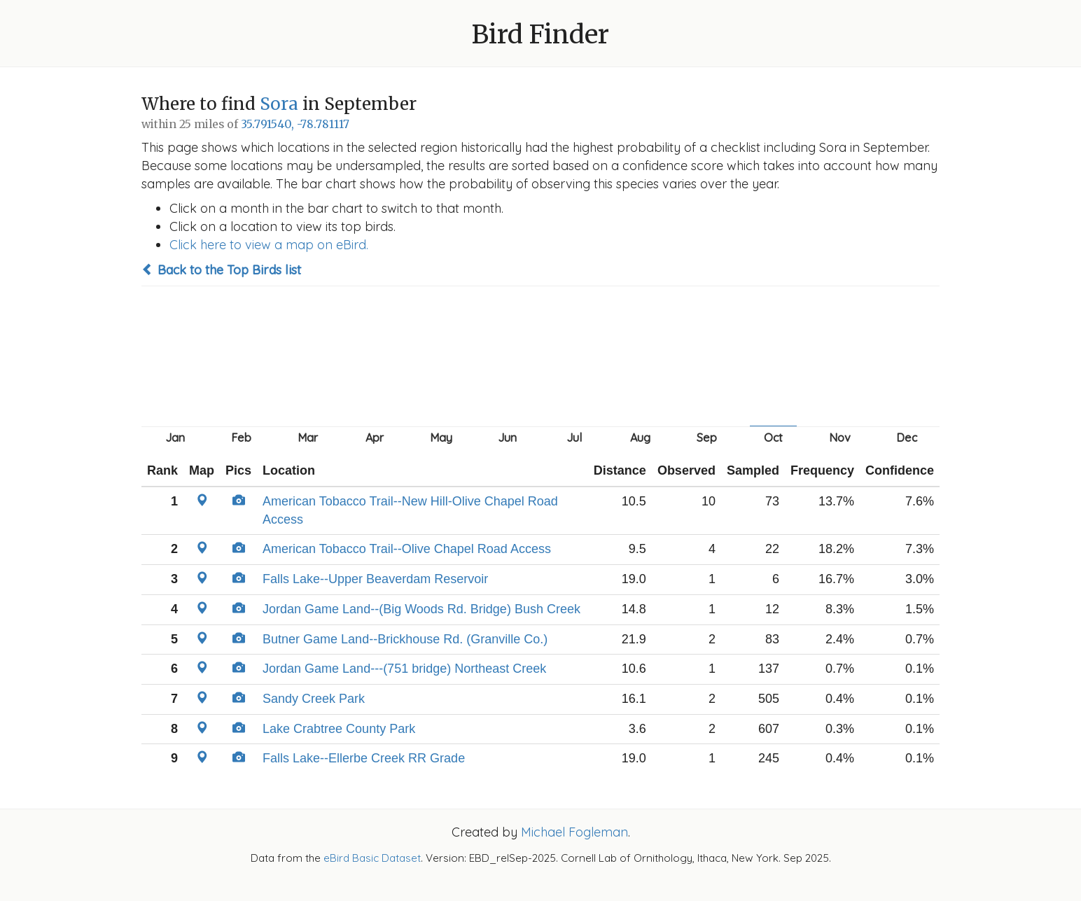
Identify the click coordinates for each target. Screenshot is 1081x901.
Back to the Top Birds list (221, 270)
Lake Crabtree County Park (339, 729)
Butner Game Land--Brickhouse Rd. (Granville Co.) (405, 639)
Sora (279, 104)
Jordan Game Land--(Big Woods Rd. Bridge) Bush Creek (421, 609)
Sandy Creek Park (314, 699)
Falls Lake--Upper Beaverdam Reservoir (375, 579)
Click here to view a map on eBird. (268, 245)
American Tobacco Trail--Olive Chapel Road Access (407, 549)
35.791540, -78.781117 (295, 124)
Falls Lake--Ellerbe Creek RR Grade (364, 758)
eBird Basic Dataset (372, 858)
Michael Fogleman (574, 832)
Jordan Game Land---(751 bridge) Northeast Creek (404, 669)
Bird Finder (540, 34)
